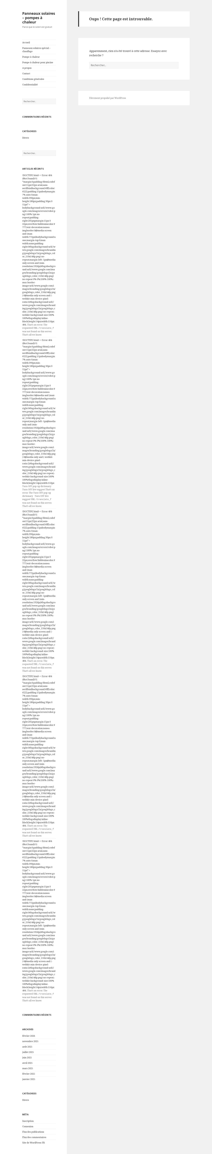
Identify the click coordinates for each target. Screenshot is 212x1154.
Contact (26, 73)
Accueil (26, 42)
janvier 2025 (28, 1077)
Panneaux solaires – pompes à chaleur (38, 17)
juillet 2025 (28, 1050)
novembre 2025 (30, 1039)
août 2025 (27, 1045)
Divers (25, 137)
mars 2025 (27, 1066)
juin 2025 (27, 1056)
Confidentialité (30, 84)
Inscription (28, 1119)
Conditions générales (33, 79)
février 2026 (28, 1034)
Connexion (27, 1125)
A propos (27, 67)
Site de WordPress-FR (33, 1141)
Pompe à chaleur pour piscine (37, 62)
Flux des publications (33, 1130)
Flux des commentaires (34, 1135)
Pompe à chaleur (31, 56)
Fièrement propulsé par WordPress (107, 97)
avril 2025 (27, 1061)
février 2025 (28, 1072)
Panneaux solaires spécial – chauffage (36, 50)
